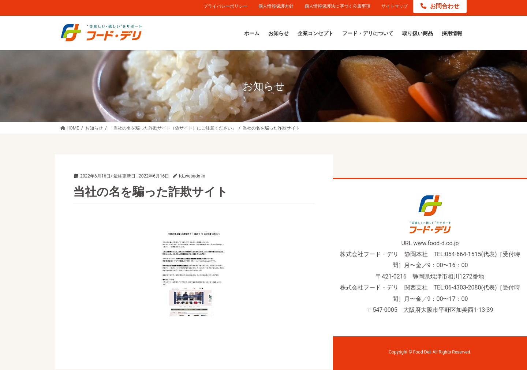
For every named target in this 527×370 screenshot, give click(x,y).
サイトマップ (394, 6)
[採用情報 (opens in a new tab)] (452, 33)
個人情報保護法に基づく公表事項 (337, 6)
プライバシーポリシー (225, 6)
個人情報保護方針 (276, 6)
